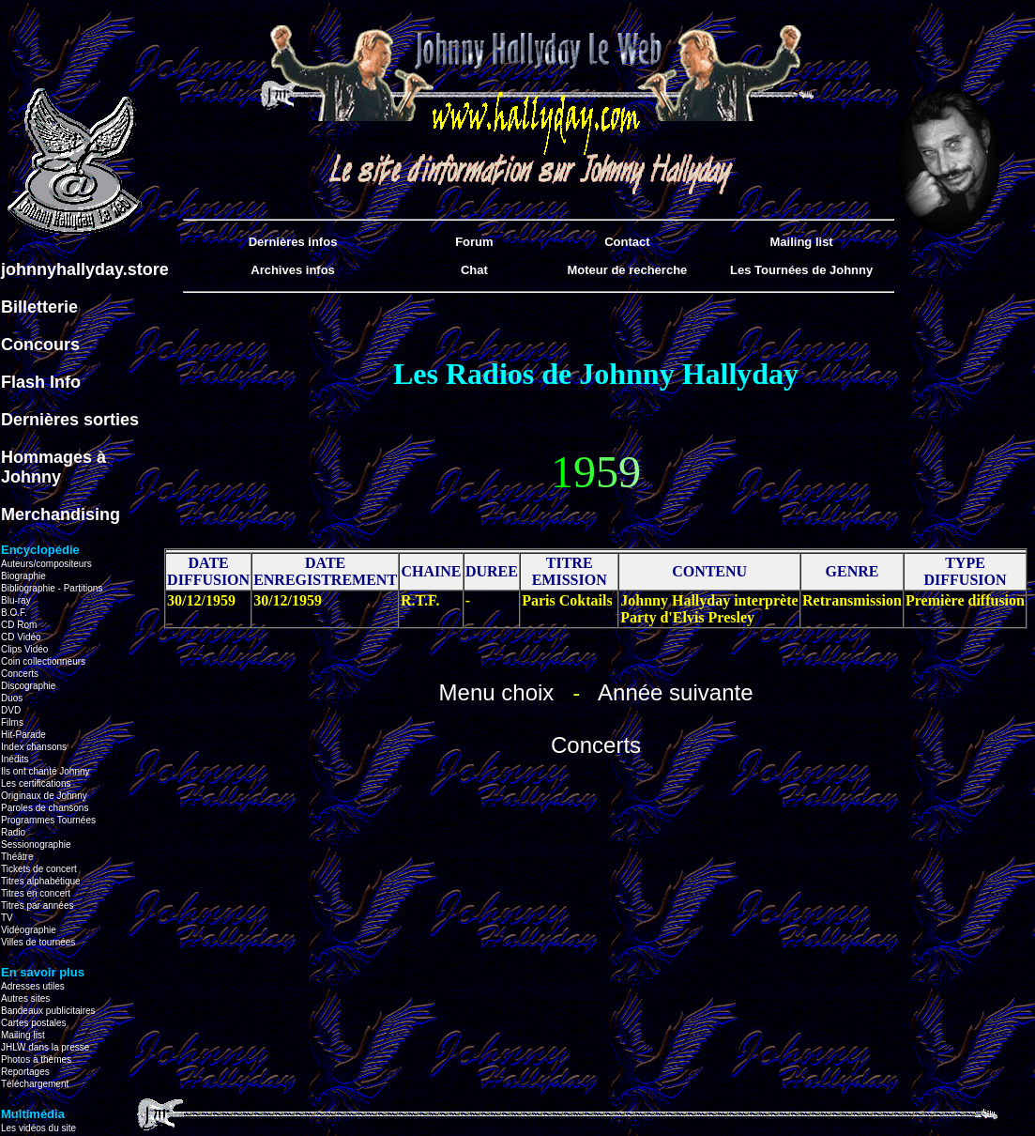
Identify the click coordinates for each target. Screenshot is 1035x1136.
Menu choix (497, 692)
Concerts (596, 745)
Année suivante (675, 692)
